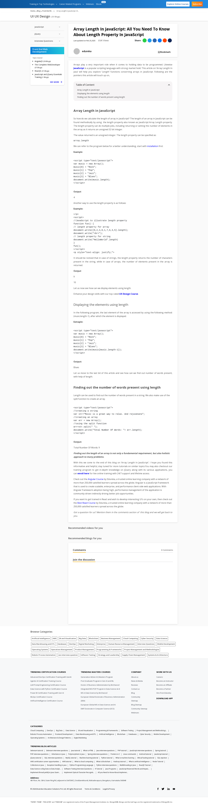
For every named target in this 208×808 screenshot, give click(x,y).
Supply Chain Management (133, 656)
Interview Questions (145, 645)
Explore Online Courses (177, 4)
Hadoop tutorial (119, 762)
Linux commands (129, 755)
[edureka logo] (15, 4)
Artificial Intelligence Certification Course (46, 701)
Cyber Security (147, 639)
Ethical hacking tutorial (145, 759)
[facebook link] (157, 789)
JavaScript (78, 68)
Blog (38, 12)
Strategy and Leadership (108, 656)
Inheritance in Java (58, 755)
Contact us (135, 690)
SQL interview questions (53, 759)
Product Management (84, 650)
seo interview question (68, 656)
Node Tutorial (158, 762)
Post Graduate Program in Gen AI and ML (97, 682)
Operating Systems (40, 650)
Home (32, 12)
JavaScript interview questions (141, 751)
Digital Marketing (86, 645)
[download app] (165, 705)
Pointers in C (115, 755)
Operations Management (61, 650)
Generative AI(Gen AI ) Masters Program (97, 678)
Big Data (82, 639)
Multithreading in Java (128, 766)
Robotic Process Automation (43, 656)
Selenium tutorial (36, 751)
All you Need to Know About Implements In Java (113, 773)
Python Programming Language (81, 766)
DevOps (72, 645)
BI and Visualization (67, 639)
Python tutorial (106, 759)
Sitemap (134, 701)
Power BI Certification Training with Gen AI (47, 693)
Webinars (90, 4)
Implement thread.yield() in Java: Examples (45, 773)
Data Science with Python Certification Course (48, 690)
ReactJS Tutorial (145, 766)
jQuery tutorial (35, 759)
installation (152, 147)
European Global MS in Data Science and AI (98, 705)
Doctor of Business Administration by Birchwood (100, 686)
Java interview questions (105, 751)
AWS (55, 639)
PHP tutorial (122, 751)
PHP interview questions (39, 755)
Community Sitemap (139, 709)
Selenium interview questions (57, 751)
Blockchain (93, 639)
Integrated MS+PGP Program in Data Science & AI (100, 690)
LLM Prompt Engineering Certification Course (48, 686)
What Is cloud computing (84, 762)
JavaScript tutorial (161, 755)
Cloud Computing (130, 639)
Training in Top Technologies (43, 4)
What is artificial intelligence (139, 762)
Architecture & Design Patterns (59, 739)
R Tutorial (98, 769)
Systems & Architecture (158, 656)
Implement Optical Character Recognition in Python (79, 773)
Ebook (99, 3)
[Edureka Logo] (40, 666)
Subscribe (197, 4)
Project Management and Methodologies (141, 650)
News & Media (137, 682)
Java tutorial (75, 751)
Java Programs (110, 769)
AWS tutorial (66, 762)
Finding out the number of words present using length (101, 98)
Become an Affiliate (164, 686)
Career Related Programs (71, 4)
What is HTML (88, 751)
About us (134, 678)
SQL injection (162, 759)
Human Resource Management (121, 645)
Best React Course (86, 503)
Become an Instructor (165, 682)
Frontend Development (64, 735)
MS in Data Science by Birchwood (94, 693)
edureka (87, 52)
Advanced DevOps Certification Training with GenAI (50, 678)
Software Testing (88, 656)
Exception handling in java (56, 766)
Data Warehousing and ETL (43, 645)
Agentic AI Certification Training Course (45, 682)
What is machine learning (125, 759)
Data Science (161, 639)
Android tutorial (145, 755)
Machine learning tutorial (89, 759)
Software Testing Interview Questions (78, 769)
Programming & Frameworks (109, 650)
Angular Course (95, 480)
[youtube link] (174, 789)
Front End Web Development (47, 12)
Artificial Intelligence (41, 639)
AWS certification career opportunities (44, 762)
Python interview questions (106, 766)
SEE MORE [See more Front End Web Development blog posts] (56, 82)
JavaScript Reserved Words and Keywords (134, 769)
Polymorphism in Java (76, 755)
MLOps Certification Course (41, 697)
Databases (62, 645)
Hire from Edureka (163, 693)
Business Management (110, 639)
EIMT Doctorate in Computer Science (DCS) (97, 709)
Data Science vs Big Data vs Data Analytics (45, 769)
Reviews (134, 686)
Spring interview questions (97, 755)
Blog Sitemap (136, 705)
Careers (159, 678)
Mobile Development (166, 645)
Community (135, 697)
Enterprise (101, 645)
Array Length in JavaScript (88, 91)
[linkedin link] (168, 789)
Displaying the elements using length (93, 94)
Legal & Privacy (109, 790)
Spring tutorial (160, 751)
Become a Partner (163, 690)
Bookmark (164, 52)
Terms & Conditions (92, 790)
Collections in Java (37, 766)
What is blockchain (103, 762)
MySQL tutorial (71, 759)
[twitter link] (163, 789)
